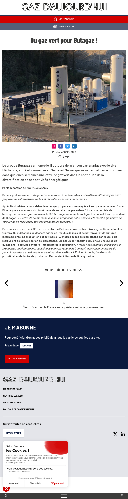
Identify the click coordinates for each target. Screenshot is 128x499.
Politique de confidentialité (18, 409)
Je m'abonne (64, 20)
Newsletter (64, 27)
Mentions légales (13, 396)
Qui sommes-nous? (12, 389)
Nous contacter (12, 403)
